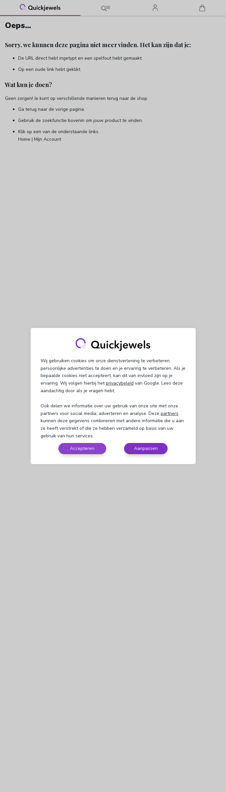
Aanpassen (146, 448)
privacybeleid (120, 383)
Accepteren (82, 448)
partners (169, 413)
